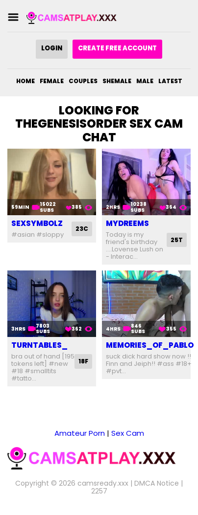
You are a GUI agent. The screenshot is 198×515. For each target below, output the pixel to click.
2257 (99, 491)
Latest (170, 81)
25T (177, 240)
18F (83, 361)
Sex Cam (127, 433)
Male (144, 81)
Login (51, 48)
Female (52, 81)
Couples (83, 81)
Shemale (116, 81)
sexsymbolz (37, 223)
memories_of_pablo (150, 345)
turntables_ (39, 345)
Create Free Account (117, 48)
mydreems (127, 223)
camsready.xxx (102, 483)
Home (25, 81)
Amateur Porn (79, 433)
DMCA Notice (156, 483)
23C (81, 228)
